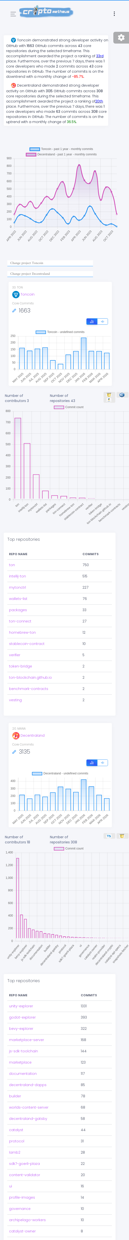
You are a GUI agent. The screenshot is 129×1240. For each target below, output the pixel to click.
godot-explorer (22, 1017)
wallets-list (18, 598)
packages (18, 610)
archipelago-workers (27, 1219)
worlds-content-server (28, 1107)
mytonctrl (17, 587)
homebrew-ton (22, 632)
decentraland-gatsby (28, 1118)
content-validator (24, 1174)
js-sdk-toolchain (23, 1051)
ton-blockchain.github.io (30, 677)
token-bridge (20, 666)
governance (20, 1208)
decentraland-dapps (28, 1084)
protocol (16, 1141)
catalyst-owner (22, 1231)
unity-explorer (21, 1006)
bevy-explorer (21, 1028)
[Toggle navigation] (13, 14)
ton (12, 565)
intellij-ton (17, 576)
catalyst (16, 1129)
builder (15, 1096)
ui (10, 1186)
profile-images (22, 1197)
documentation (23, 1073)
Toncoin (23, 294)
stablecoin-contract (27, 643)
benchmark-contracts (28, 688)
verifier (14, 655)
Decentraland (28, 735)
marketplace (20, 1062)
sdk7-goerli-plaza (24, 1163)
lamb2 (14, 1152)
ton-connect (20, 621)
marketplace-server (26, 1039)
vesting (15, 700)
